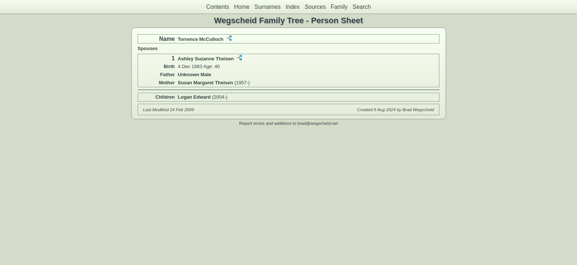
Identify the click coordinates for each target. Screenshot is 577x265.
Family (339, 7)
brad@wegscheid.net (317, 123)
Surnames (267, 7)
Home (241, 7)
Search (362, 7)
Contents (217, 7)
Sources (315, 7)
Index (293, 7)
